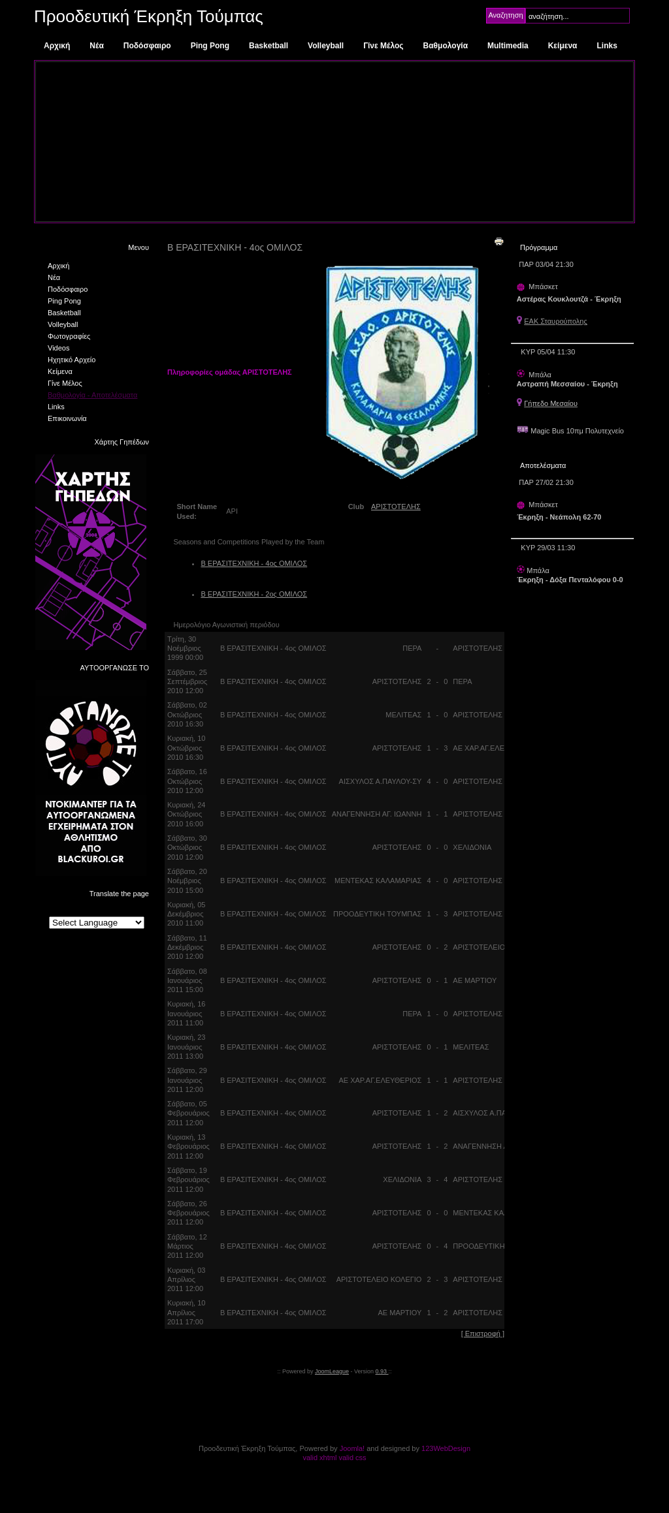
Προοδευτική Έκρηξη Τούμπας (148, 16)
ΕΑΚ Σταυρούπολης (555, 321)
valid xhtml (319, 1457)
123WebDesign (445, 1448)
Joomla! (352, 1448)
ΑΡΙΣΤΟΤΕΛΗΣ (396, 506)
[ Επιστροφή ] (482, 1333)
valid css (352, 1457)
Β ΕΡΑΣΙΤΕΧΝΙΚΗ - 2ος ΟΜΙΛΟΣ (254, 594)
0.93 (382, 1371)
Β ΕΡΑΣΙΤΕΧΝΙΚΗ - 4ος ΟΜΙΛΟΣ (254, 563)
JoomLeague (332, 1371)
